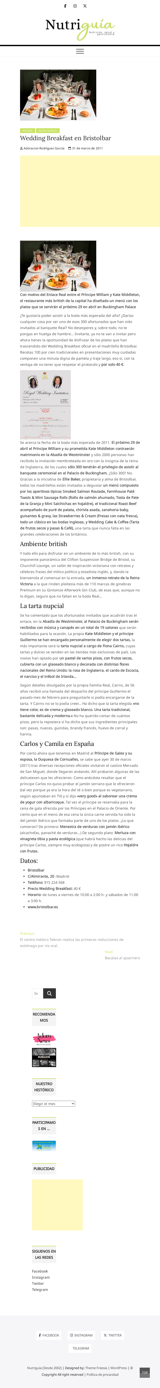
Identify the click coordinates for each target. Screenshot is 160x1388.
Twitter (38, 1283)
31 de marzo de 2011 (85, 148)
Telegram (40, 1289)
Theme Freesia (96, 1368)
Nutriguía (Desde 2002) (44, 1368)
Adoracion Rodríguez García (42, 148)
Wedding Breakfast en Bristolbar (65, 138)
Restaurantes (48, 130)
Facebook (40, 1271)
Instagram (41, 1277)
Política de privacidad (103, 1374)
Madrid (28, 130)
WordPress (118, 1368)
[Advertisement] (90, 191)
